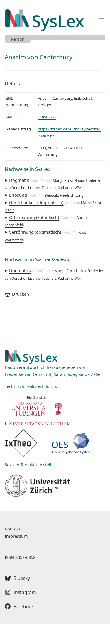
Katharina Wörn (70, 187)
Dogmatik (19, 180)
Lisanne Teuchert (42, 187)
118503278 (47, 117)
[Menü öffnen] (101, 19)
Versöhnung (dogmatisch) (35, 232)
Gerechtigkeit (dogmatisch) (36, 202)
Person (18, 39)
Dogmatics (20, 270)
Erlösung (18, 195)
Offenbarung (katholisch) (34, 217)
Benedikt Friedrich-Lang (64, 195)
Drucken (17, 294)
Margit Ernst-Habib (68, 180)
